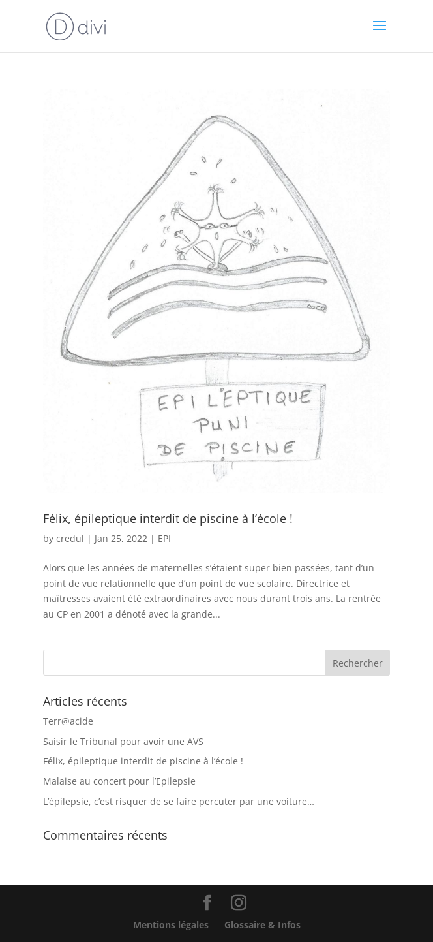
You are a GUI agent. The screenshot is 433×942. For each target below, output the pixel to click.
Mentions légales (171, 924)
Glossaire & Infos (262, 924)
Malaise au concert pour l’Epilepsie (119, 781)
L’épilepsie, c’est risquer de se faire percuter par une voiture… (178, 801)
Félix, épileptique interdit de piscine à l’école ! (168, 518)
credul (70, 538)
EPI (164, 538)
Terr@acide (68, 721)
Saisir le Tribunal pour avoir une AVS (123, 741)
